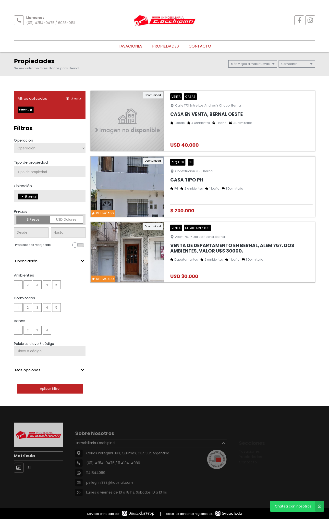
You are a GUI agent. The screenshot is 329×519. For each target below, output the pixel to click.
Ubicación (23, 185)
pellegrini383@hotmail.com (109, 492)
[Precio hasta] (68, 232)
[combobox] (50, 171)
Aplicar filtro (50, 388)
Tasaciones (130, 46)
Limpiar (74, 98)
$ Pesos (33, 219)
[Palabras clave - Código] (50, 351)
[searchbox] (52, 172)
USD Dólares (66, 219)
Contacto (200, 46)
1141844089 (95, 482)
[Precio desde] (31, 232)
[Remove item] (22, 196)
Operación (23, 140)
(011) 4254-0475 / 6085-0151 (50, 22)
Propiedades (165, 46)
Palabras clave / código (34, 343)
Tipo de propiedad (31, 162)
